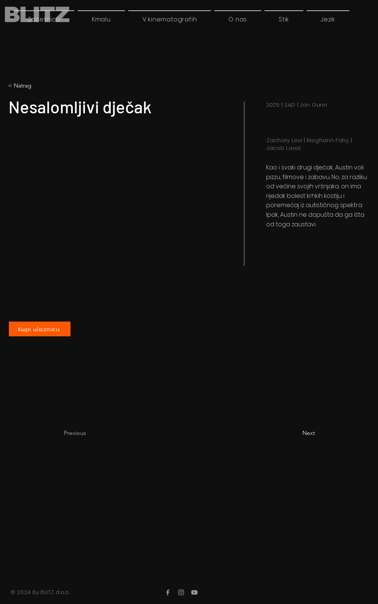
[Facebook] (168, 592)
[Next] (296, 433)
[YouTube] (194, 592)
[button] (328, 19)
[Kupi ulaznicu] (40, 329)
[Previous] (88, 433)
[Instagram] (181, 592)
